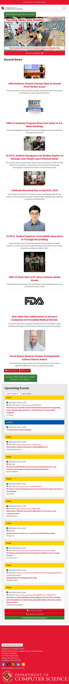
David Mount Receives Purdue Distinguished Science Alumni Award (34, 357)
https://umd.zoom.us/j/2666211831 (28, 508)
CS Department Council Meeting (18, 430)
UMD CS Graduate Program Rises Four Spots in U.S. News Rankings (34, 124)
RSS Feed (25, 371)
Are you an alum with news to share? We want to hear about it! (20, 378)
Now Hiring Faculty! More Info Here (20, 14)
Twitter (8, 664)
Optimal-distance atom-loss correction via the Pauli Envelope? (30, 533)
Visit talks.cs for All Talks (34, 614)
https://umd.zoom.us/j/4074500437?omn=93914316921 (35, 550)
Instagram (13, 664)
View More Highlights (34, 53)
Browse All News (11, 371)
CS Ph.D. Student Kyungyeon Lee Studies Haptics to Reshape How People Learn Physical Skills (34, 157)
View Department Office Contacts (12, 645)
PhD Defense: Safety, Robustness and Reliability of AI (27, 447)
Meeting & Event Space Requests (34, 618)
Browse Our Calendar (34, 611)
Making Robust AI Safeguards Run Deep (21, 578)
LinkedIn (18, 664)
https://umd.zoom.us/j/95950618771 (28, 486)
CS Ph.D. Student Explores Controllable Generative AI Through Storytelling (34, 238)
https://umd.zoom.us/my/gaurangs (28, 444)
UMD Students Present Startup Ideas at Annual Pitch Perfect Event (34, 85)
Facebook (3, 664)
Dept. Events (13, 393)
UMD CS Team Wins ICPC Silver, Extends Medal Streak (34, 278)
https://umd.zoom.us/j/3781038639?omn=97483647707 (35, 595)
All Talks (27, 394)
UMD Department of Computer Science (28, 8)
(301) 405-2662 (15, 660)
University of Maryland (34, 2)
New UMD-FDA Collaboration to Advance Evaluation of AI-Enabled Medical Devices (34, 318)
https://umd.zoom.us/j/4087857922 (28, 405)
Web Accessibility (7, 668)
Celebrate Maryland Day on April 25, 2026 (34, 190)
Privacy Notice (20, 668)
